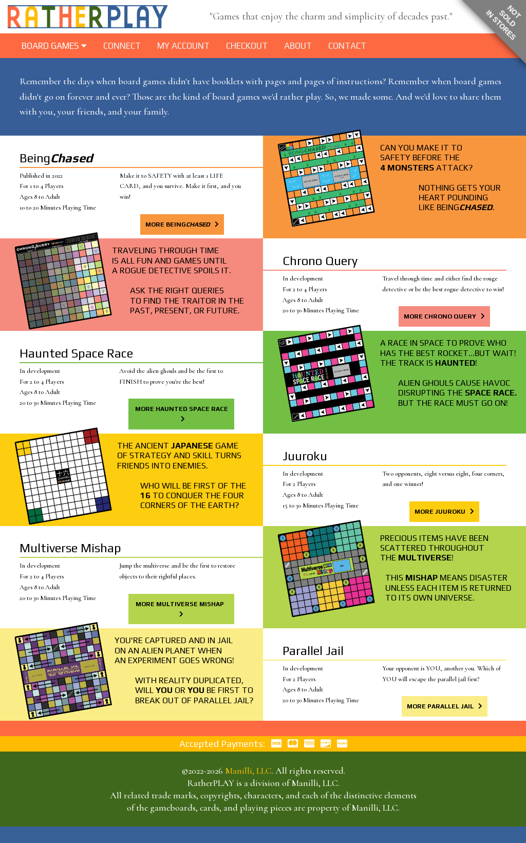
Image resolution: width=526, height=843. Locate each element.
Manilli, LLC (248, 770)
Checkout (247, 46)
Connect (122, 46)
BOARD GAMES (54, 46)
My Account (183, 46)
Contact (347, 46)
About (298, 46)
